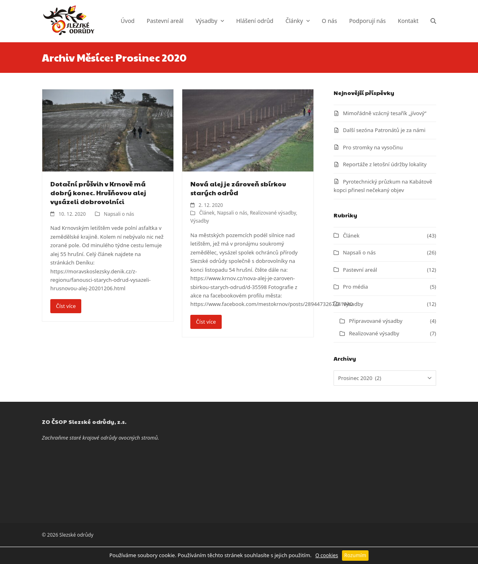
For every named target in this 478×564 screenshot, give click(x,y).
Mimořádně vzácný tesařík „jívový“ (384, 113)
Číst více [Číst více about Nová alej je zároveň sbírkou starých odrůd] (206, 321)
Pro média (355, 286)
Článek (206, 212)
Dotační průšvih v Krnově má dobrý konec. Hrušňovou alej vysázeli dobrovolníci (98, 192)
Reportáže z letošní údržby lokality (384, 164)
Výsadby (199, 220)
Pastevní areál (360, 269)
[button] (433, 21)
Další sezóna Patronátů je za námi (384, 130)
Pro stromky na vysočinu (373, 147)
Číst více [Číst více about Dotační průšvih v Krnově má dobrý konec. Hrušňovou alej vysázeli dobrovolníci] (66, 306)
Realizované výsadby (273, 212)
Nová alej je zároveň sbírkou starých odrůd (238, 188)
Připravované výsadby (375, 320)
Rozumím (355, 555)
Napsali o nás (119, 214)
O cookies (326, 555)
